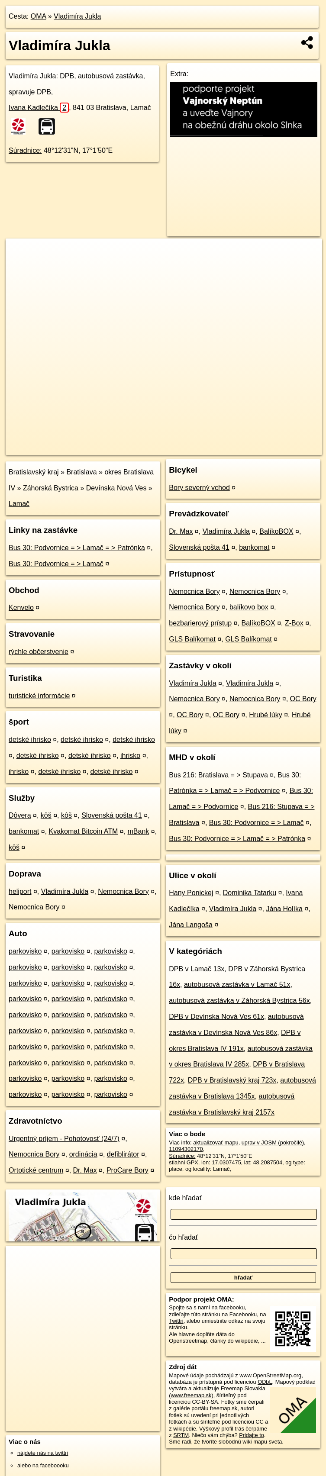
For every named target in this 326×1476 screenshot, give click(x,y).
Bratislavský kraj (34, 472)
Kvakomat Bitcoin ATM (83, 831)
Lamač (19, 503)
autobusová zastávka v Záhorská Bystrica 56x (239, 1000)
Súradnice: (25, 150)
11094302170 (186, 1149)
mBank (138, 831)
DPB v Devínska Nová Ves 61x (216, 1016)
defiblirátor (123, 1154)
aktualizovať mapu (215, 1142)
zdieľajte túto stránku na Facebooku (213, 1314)
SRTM (181, 1435)
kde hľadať (185, 1198)
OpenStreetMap (170, 448)
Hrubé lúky (265, 715)
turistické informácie (39, 695)
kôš (46, 815)
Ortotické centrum (36, 1170)
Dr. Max (85, 1170)
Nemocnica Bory (123, 891)
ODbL (265, 1382)
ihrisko (130, 755)
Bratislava (81, 472)
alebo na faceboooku (43, 1465)
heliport (20, 891)
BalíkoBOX (276, 531)
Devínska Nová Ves (116, 488)
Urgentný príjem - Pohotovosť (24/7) (64, 1138)
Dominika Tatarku (249, 892)
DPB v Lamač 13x (196, 969)
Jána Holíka (284, 908)
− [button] (20, 266)
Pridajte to (251, 1435)
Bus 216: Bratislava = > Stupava (218, 775)
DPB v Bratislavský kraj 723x (232, 1080)
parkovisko (25, 951)
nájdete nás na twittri (42, 1453)
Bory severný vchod (199, 487)
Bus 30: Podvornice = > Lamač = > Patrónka (77, 547)
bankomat (24, 831)
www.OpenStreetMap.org (270, 1375)
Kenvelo (21, 607)
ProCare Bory (127, 1170)
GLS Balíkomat (192, 639)
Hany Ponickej (191, 892)
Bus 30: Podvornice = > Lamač (56, 563)
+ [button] (20, 253)
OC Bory (303, 699)
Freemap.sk (214, 448)
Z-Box (294, 623)
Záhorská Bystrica (50, 488)
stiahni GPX (183, 1162)
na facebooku (228, 1307)
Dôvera (20, 815)
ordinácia (83, 1154)
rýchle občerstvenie (38, 651)
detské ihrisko (30, 739)
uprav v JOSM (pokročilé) (273, 1142)
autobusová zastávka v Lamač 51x (237, 984)
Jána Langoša (191, 924)
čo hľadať (183, 1237)
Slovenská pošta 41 (111, 815)
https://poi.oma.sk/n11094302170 (281, 448)
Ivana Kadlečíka (39, 108)
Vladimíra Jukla (77, 16)
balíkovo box (248, 607)
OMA (38, 16)
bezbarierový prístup (200, 623)
